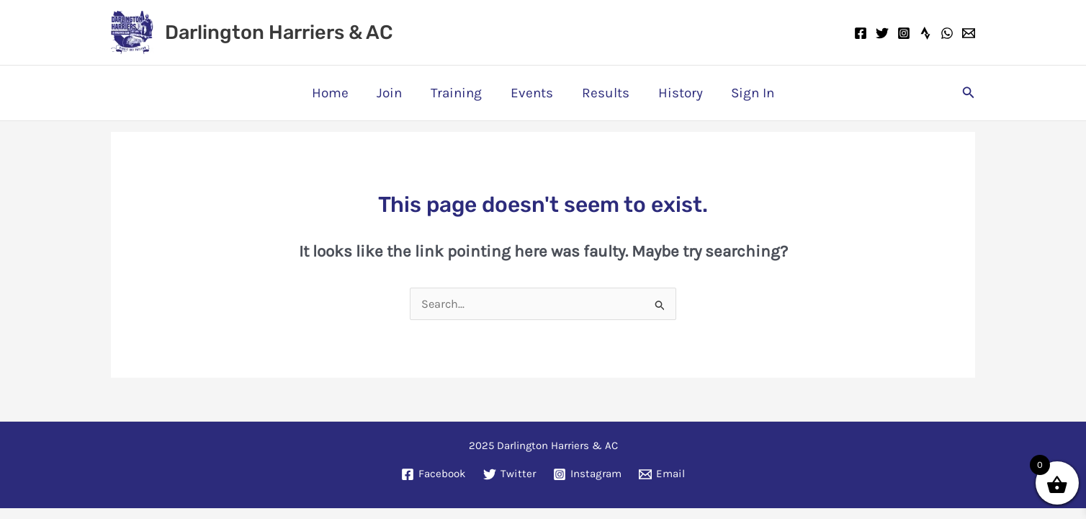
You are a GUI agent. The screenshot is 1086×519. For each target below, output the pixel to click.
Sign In (749, 93)
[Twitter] (882, 33)
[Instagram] (903, 33)
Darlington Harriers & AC (278, 32)
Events (532, 93)
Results (604, 93)
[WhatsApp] (947, 33)
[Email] (968, 33)
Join (392, 93)
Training (457, 93)
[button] (968, 93)
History (677, 93)
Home (333, 93)
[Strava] (925, 33)
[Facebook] (860, 33)
